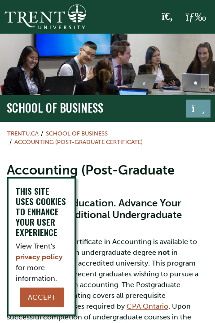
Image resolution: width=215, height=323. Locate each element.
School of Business (55, 107)
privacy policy (39, 257)
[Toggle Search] (167, 17)
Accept (42, 297)
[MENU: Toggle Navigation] (196, 17)
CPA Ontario (147, 306)
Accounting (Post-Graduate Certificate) (78, 142)
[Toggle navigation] (198, 109)
